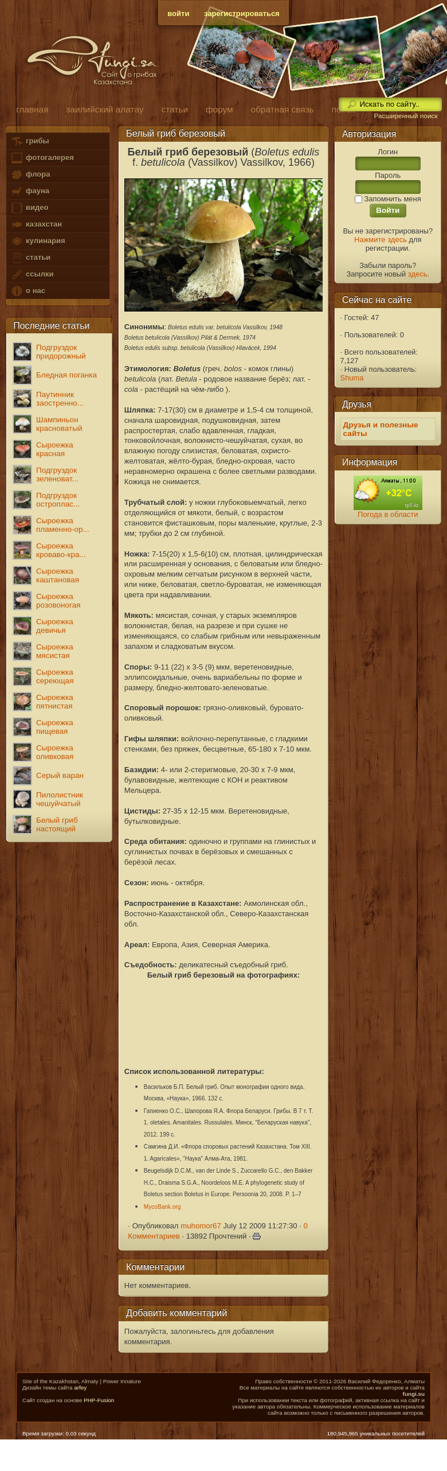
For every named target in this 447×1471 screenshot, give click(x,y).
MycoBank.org (162, 1207)
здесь (418, 274)
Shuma (352, 377)
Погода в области (388, 514)
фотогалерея (42, 158)
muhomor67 (201, 1225)
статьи (30, 258)
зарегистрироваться (242, 13)
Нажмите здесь (380, 239)
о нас (27, 291)
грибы (29, 141)
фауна (30, 191)
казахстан (36, 224)
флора (30, 175)
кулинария (37, 241)
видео (29, 208)
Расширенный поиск (405, 116)
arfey (80, 1387)
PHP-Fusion (99, 1400)
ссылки (32, 274)
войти (178, 13)
